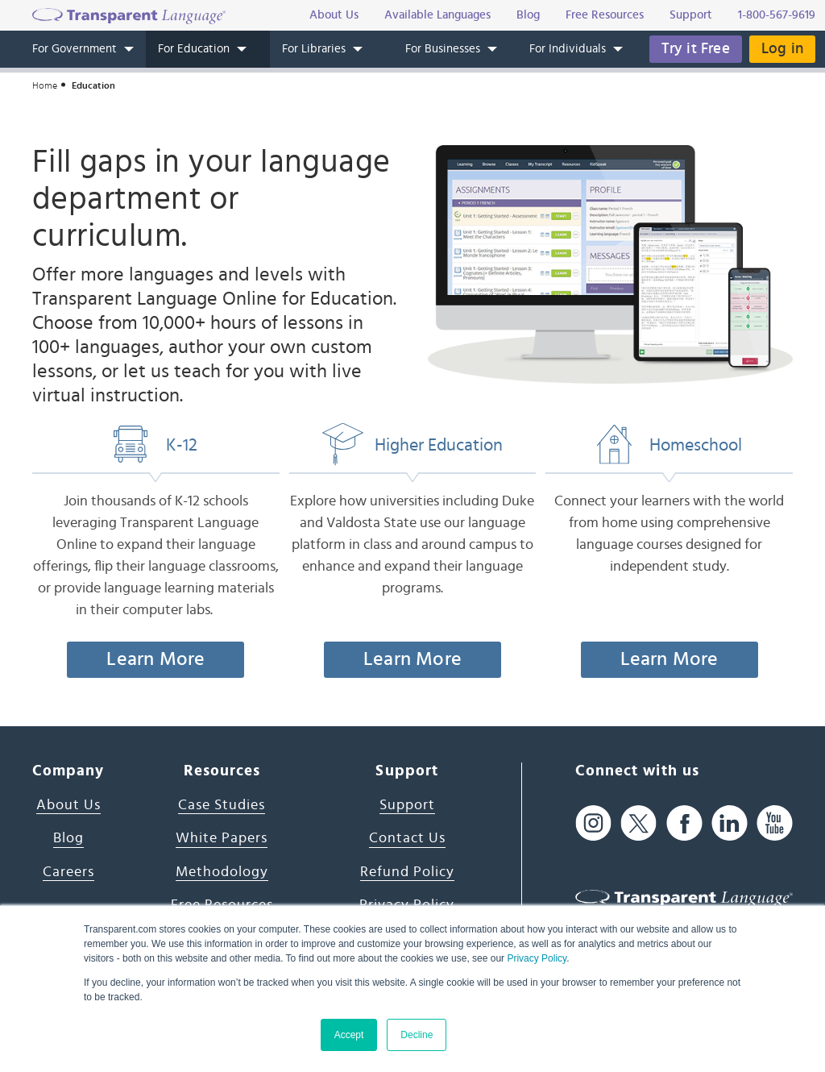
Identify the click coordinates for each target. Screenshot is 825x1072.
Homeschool (669, 445)
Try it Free (695, 48)
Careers (68, 872)
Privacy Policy (536, 958)
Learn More (155, 659)
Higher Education (412, 445)
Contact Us (407, 838)
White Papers (221, 838)
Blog (68, 838)
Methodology (222, 872)
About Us (68, 805)
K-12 (155, 445)
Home (44, 85)
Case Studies (221, 805)
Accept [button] (349, 1035)
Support (407, 805)
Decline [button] (416, 1035)
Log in (782, 48)
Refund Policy (407, 872)
